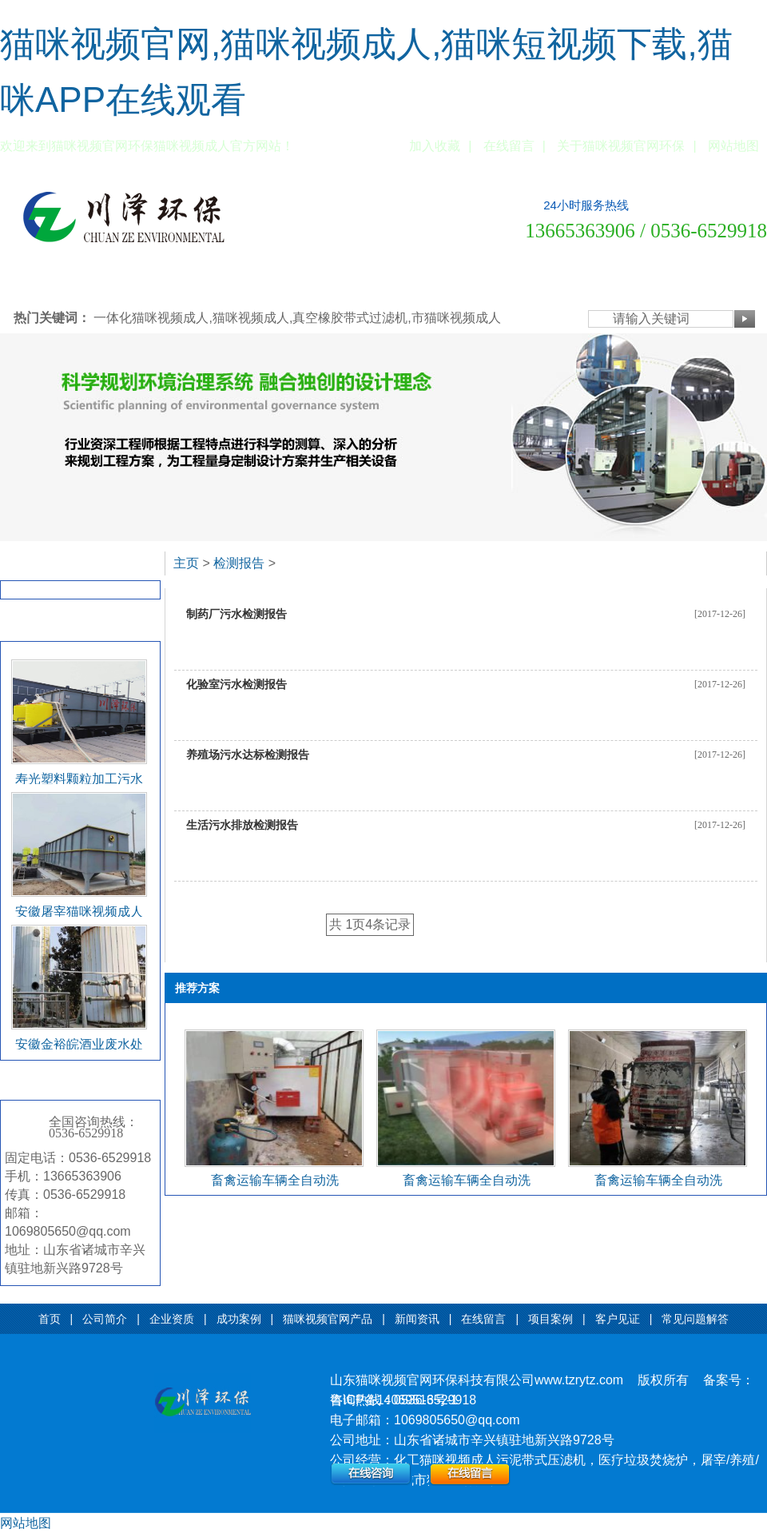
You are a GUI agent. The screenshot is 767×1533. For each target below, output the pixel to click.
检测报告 (32, 564)
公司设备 (645, 284)
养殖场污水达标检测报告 (247, 754)
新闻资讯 (346, 284)
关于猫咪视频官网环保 (621, 146)
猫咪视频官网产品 (270, 284)
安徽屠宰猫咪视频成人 (79, 911)
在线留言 (509, 146)
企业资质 (140, 284)
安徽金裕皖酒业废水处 (79, 1044)
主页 (186, 563)
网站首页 (28, 284)
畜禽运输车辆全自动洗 (275, 1180)
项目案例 (458, 284)
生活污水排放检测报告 (242, 824)
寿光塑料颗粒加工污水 (79, 779)
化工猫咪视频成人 (445, 1460)
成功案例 (196, 284)
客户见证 (514, 284)
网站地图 (733, 146)
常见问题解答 (579, 284)
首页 (49, 1318)
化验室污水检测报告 (236, 684)
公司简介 (84, 284)
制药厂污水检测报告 (236, 613)
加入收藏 (434, 146)
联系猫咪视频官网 (720, 284)
